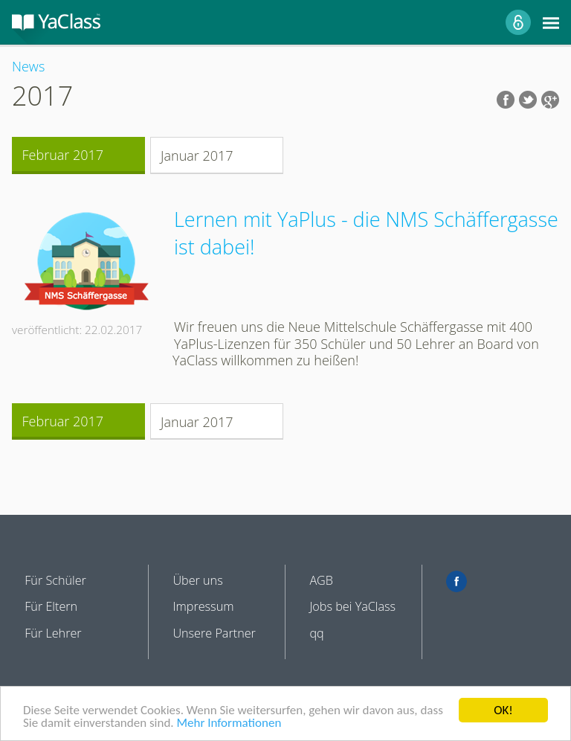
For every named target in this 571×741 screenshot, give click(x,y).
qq (316, 633)
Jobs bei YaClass (352, 606)
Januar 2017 (197, 155)
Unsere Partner (214, 633)
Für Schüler (55, 580)
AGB (321, 580)
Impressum (202, 606)
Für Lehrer (53, 633)
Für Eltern (51, 606)
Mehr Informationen (228, 723)
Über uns (197, 580)
